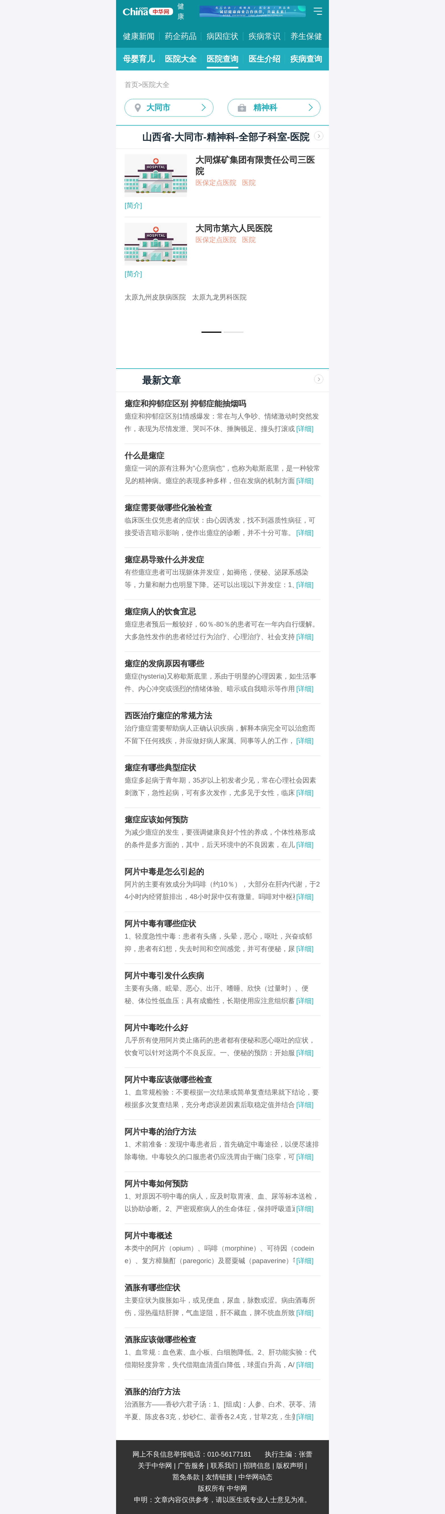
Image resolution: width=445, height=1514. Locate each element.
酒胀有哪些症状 (152, 1287)
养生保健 (306, 36)
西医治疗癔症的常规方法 (168, 715)
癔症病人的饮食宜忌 (160, 611)
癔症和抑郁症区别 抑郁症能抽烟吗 (185, 403)
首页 (131, 84)
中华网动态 (255, 1477)
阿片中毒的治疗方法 (160, 1131)
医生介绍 (264, 59)
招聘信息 (256, 1465)
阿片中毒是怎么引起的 (164, 871)
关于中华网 (155, 1465)
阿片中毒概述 (148, 1235)
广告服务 (191, 1465)
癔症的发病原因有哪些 (164, 663)
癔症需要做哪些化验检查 (168, 507)
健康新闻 (139, 36)
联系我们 (224, 1465)
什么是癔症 (144, 455)
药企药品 (181, 36)
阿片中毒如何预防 (156, 1183)
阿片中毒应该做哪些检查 (168, 1079)
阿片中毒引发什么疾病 (164, 975)
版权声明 (289, 1465)
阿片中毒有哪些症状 (160, 923)
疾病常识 (264, 36)
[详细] (305, 428)
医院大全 (181, 59)
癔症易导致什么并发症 (164, 559)
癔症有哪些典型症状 (160, 767)
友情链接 (219, 1477)
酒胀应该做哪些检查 (160, 1339)
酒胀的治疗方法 (152, 1391)
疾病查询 (306, 59)
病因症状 (222, 36)
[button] (211, 332)
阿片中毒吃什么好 (156, 1027)
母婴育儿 (139, 59)
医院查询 (222, 59)
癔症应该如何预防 (156, 819)
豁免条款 (186, 1477)
